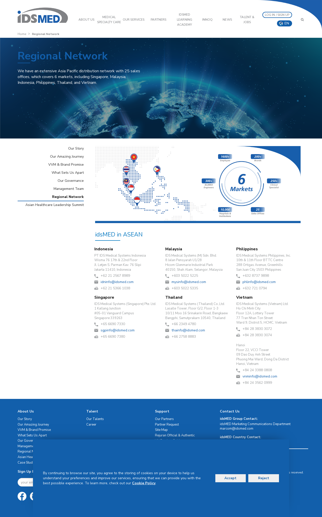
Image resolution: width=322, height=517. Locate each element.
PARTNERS (158, 20)
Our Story (76, 148)
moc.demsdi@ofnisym (189, 282)
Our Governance (71, 180)
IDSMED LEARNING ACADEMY (184, 20)
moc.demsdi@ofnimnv (260, 376)
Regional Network (68, 196)
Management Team (69, 188)
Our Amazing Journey (67, 156)
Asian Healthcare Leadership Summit (54, 204)
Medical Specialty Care (109, 19)
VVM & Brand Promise (66, 164)
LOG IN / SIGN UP (277, 15)
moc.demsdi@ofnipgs (118, 330)
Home (22, 34)
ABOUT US (86, 20)
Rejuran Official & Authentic (175, 435)
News (227, 20)
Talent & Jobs (247, 19)
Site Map (161, 430)
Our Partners (164, 419)
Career (91, 424)
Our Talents (95, 419)
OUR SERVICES (133, 20)
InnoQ (207, 20)
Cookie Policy (143, 483)
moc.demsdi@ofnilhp (259, 282)
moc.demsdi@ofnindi (117, 282)
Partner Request (167, 424)
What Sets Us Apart (68, 172)
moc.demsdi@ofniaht (188, 330)
